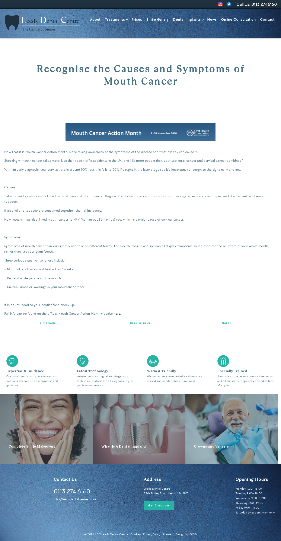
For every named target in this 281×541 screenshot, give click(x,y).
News (212, 19)
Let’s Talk (265, 30)
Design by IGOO (186, 534)
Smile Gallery (157, 19)
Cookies (135, 534)
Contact (267, 19)
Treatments (115, 19)
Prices (137, 19)
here (117, 314)
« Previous (48, 323)
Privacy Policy (151, 534)
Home (9, 18)
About (95, 19)
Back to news (140, 323)
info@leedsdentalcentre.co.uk (75, 499)
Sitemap (167, 534)
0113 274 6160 (264, 4)
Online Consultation (238, 19)
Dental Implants (187, 19)
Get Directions (159, 505)
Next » (227, 323)
